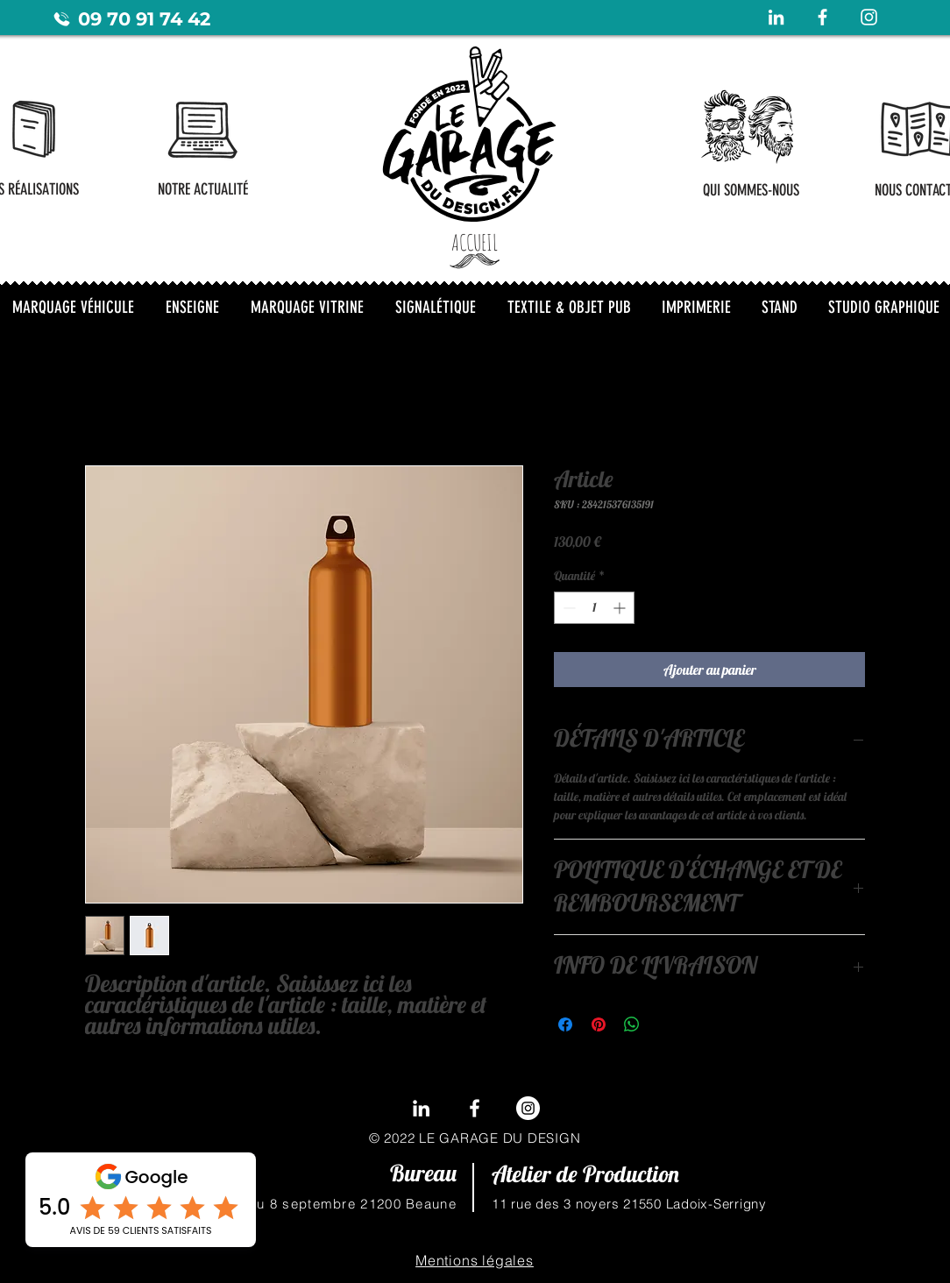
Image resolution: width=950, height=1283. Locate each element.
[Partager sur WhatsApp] (631, 1024)
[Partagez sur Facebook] (565, 1024)
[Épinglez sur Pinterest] (598, 1024)
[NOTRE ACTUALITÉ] (203, 189)
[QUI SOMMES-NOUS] (750, 190)
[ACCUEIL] (474, 241)
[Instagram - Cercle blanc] (528, 1108)
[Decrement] (567, 607)
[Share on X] (665, 1024)
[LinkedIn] (421, 1108)
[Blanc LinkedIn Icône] (776, 17)
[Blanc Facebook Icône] (822, 17)
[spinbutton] (594, 607)
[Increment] (621, 607)
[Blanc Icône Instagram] (869, 17)
